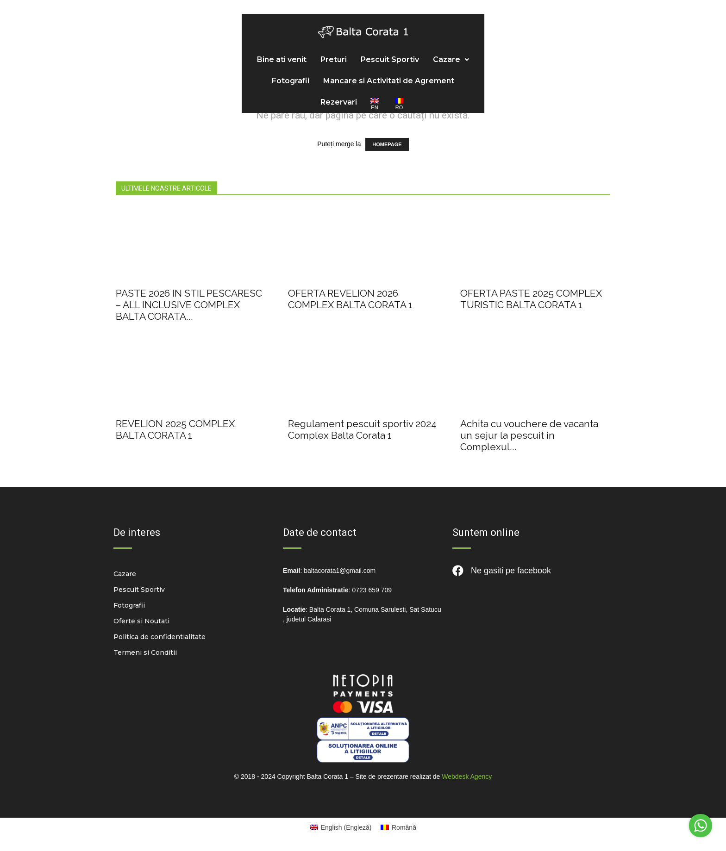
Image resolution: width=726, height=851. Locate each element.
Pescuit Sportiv (242, 45)
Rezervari (550, 45)
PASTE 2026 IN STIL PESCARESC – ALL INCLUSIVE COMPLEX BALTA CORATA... (189, 304)
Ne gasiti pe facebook (501, 570)
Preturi (186, 45)
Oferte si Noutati (141, 621)
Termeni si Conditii (145, 652)
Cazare (303, 45)
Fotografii (354, 45)
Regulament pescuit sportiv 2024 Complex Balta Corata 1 (362, 429)
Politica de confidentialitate (159, 637)
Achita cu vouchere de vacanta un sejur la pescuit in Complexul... (529, 435)
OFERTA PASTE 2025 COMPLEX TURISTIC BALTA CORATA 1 (531, 299)
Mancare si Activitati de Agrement (452, 45)
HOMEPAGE (386, 144)
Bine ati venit (134, 45)
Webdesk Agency (467, 776)
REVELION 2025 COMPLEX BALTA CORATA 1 (175, 429)
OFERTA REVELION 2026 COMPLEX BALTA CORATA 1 (350, 299)
